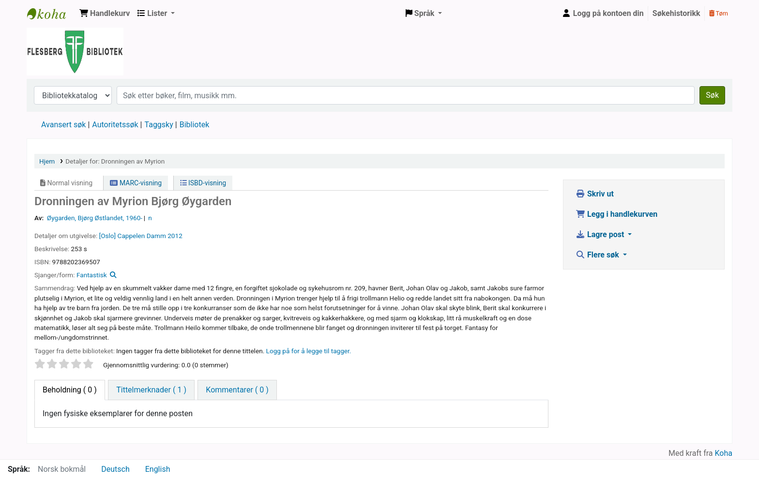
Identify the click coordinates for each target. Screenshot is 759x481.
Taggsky (159, 124)
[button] (105, 13)
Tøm (718, 13)
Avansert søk (63, 124)
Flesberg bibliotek (51, 13)
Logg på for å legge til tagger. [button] (308, 351)
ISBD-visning (203, 183)
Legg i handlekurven (616, 214)
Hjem (47, 161)
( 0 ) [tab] (70, 389)
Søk (712, 95)
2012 (174, 236)
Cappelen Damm (142, 236)
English (157, 469)
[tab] (151, 390)
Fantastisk (91, 275)
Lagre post (601, 234)
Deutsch (115, 469)
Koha (723, 453)
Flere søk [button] (598, 254)
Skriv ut (595, 193)
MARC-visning (136, 183)
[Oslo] (107, 236)
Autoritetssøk (115, 124)
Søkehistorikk (676, 13)
